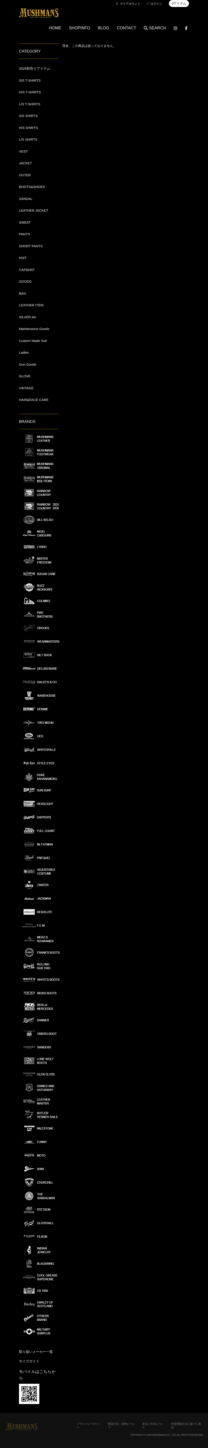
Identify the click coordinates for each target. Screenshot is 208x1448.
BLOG (103, 28)
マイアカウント (130, 3)
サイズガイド (29, 1361)
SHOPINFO (79, 28)
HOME (55, 28)
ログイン (156, 3)
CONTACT (126, 28)
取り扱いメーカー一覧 (36, 1352)
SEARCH (155, 28)
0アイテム (179, 3)
